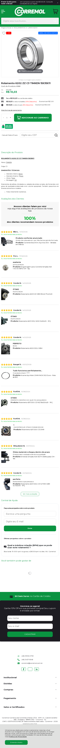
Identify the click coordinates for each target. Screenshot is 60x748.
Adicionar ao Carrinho (33, 118)
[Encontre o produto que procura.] (55, 21)
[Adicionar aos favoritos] (3, 33)
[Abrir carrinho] (55, 11)
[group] (30, 596)
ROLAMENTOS (20, 28)
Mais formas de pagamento (11, 110)
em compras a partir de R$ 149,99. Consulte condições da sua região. (27, 3)
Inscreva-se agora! (30, 606)
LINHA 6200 (32, 28)
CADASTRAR (29, 634)
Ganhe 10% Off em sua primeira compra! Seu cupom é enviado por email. (30, 609)
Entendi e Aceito (16, 742)
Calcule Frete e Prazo (10, 135)
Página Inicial (6, 28)
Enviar (30, 528)
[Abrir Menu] (3, 11)
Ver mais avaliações (30, 494)
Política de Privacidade (18, 737)
